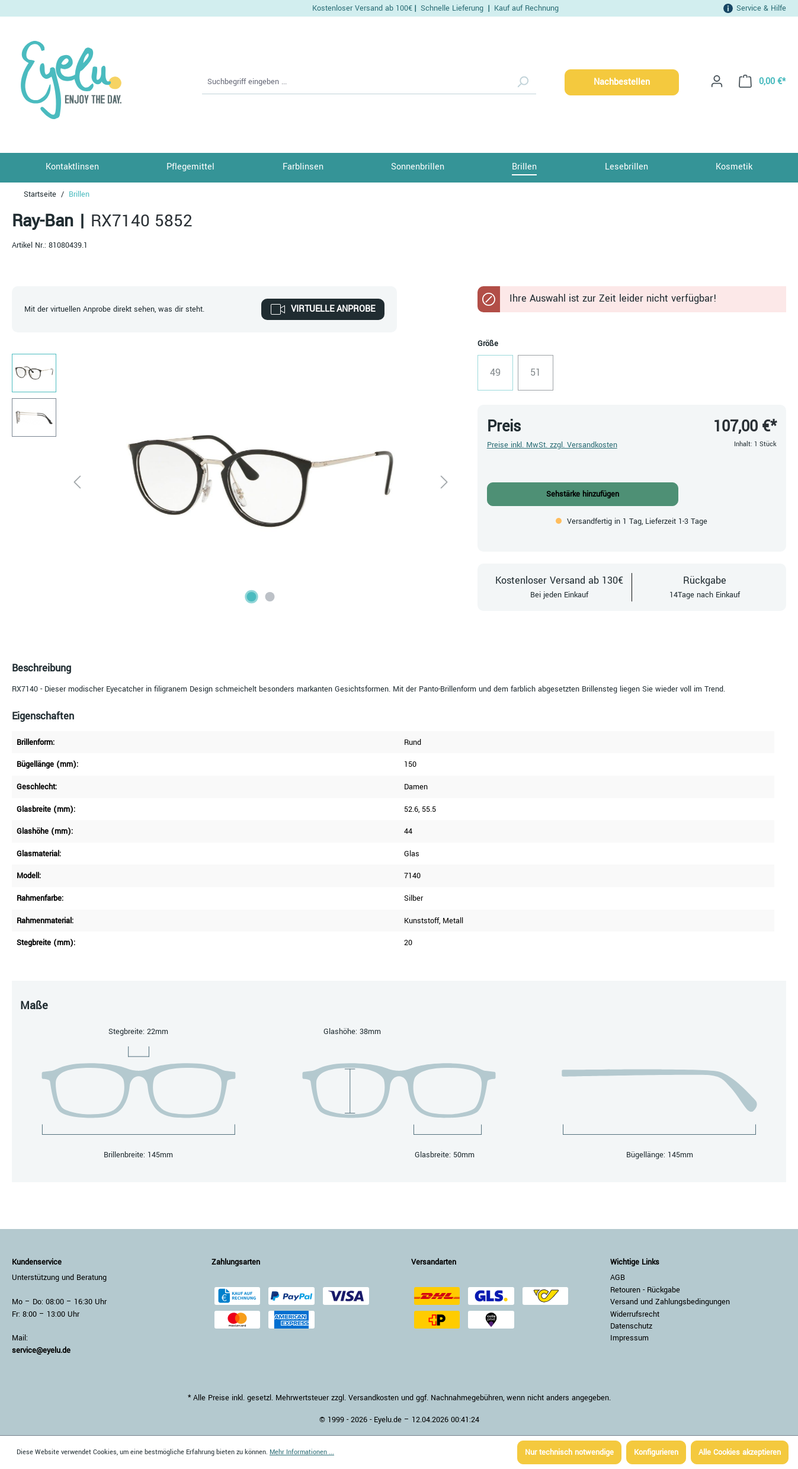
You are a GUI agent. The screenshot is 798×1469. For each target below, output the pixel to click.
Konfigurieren (656, 1452)
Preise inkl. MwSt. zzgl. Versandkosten (552, 445)
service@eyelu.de (41, 1350)
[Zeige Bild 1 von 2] (252, 596)
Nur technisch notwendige (569, 1452)
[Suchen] (522, 82)
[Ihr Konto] (717, 81)
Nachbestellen (622, 82)
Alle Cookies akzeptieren (739, 1452)
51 (541, 376)
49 (501, 376)
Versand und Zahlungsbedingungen (670, 1302)
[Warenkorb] (758, 81)
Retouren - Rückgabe (645, 1290)
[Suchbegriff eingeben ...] (356, 82)
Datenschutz (631, 1326)
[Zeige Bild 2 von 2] (270, 596)
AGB (617, 1277)
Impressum (629, 1338)
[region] (233, 481)
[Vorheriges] (77, 481)
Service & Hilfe (761, 8)
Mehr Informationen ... (302, 1452)
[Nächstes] (444, 481)
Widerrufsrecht (634, 1314)
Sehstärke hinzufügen (582, 494)
